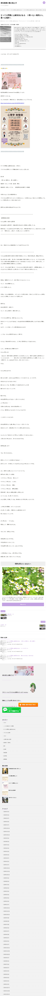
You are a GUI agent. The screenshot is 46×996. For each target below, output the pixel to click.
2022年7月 (6, 964)
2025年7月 (6, 844)
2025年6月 (6, 848)
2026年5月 (6, 811)
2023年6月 (6, 927)
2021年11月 (6, 990)
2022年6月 (6, 967)
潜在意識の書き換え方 (9, 3)
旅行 (4, 745)
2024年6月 (6, 888)
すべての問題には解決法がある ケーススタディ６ (17, 648)
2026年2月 (6, 821)
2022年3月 (6, 977)
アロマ (5, 722)
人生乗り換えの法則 (7, 739)
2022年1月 (6, 984)
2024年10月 (6, 874)
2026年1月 (6, 824)
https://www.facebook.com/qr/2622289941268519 (12, 103)
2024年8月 (6, 881)
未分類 (5, 749)
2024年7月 (6, 884)
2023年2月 (6, 941)
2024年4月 (6, 894)
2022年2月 (6, 980)
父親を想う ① (10, 614)
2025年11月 (6, 831)
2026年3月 (6, 818)
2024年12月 (6, 868)
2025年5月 (6, 851)
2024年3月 (6, 897)
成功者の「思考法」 (7, 742)
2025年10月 (6, 834)
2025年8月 (6, 841)
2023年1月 (6, 944)
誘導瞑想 (5, 759)
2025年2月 (6, 861)
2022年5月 (6, 970)
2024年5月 (6, 891)
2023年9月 (6, 917)
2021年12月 (6, 987)
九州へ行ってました (12, 797)
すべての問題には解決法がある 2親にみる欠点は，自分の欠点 (20, 655)
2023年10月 (6, 914)
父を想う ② (3, 624)
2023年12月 (6, 907)
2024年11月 (6, 871)
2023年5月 (6, 931)
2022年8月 (6, 961)
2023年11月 (6, 911)
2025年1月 (6, 864)
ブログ (5, 735)
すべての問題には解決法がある (9, 729)
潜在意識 (5, 752)
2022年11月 (6, 951)
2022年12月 (6, 947)
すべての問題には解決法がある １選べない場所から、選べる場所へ (21, 641)
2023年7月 (6, 924)
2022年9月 (6, 957)
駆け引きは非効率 (12, 790)
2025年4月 (6, 854)
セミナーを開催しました (13, 783)
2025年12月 (6, 828)
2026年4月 (6, 814)
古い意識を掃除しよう (13, 775)
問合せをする (23, 604)
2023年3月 (6, 937)
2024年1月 (6, 904)
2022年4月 (6, 974)
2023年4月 (6, 934)
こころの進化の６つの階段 (9, 726)
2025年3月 (6, 858)
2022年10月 (6, 954)
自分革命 (5, 755)
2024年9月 (6, 878)
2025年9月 (6, 838)
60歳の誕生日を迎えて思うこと (15, 768)
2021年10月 (6, 994)
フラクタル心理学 (7, 732)
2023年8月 (6, 921)
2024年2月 (6, 901)
